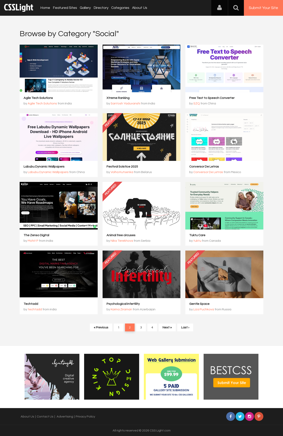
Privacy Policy (85, 416)
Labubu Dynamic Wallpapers (44, 166)
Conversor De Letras (204, 166)
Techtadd (31, 303)
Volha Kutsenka (122, 172)
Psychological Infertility (123, 303)
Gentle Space (199, 303)
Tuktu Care (197, 235)
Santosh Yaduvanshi (125, 103)
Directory (101, 8)
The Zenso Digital (36, 235)
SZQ (196, 103)
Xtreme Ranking (118, 98)
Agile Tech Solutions (38, 98)
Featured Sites (65, 8)
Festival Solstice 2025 (122, 166)
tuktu (197, 240)
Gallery (85, 8)
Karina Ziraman (121, 309)
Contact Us (45, 416)
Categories (120, 8)
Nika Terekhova (122, 240)
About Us (139, 8)
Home (45, 8)
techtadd (35, 309)
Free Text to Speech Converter (211, 98)
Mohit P (33, 240)
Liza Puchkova (203, 309)
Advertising (65, 416)
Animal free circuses (121, 235)
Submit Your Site (263, 8)
